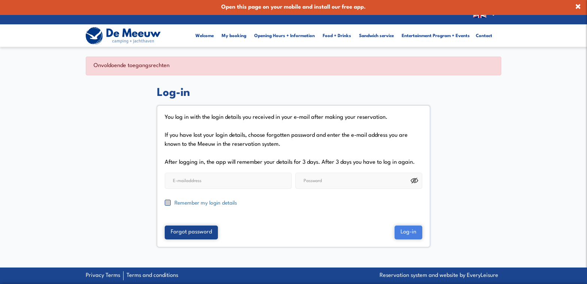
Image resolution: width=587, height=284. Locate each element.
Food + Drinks (337, 30)
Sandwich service (376, 30)
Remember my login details (205, 193)
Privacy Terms (103, 275)
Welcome (204, 30)
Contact (484, 30)
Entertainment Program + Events (436, 30)
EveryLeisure (482, 275)
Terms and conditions (152, 275)
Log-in (408, 223)
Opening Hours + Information (284, 30)
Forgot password (191, 223)
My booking (234, 30)
